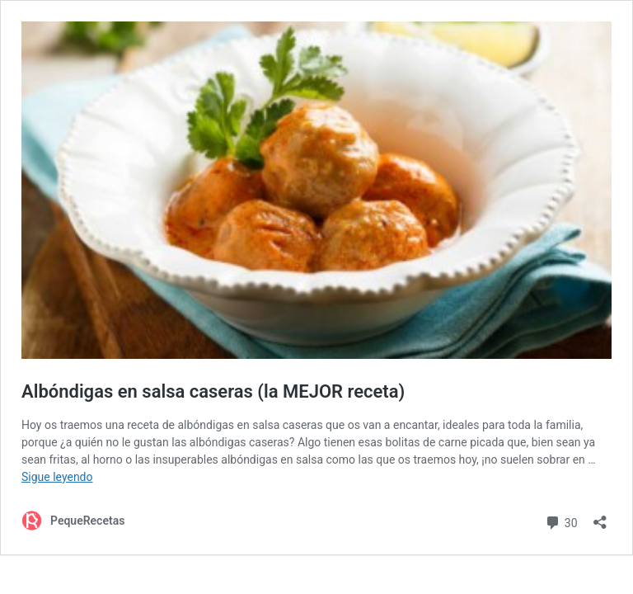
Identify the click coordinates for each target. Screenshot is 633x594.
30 (561, 521)
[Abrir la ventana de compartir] (600, 517)
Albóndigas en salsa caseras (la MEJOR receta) (213, 391)
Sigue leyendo (57, 476)
